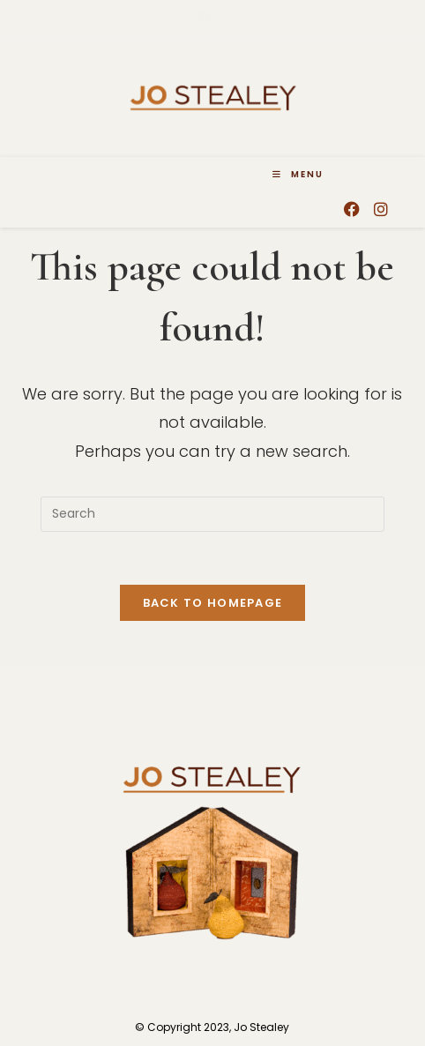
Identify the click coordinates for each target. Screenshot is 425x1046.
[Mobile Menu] (298, 174)
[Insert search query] (212, 514)
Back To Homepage (213, 602)
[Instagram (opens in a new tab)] (224, 17)
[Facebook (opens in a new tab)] (204, 17)
